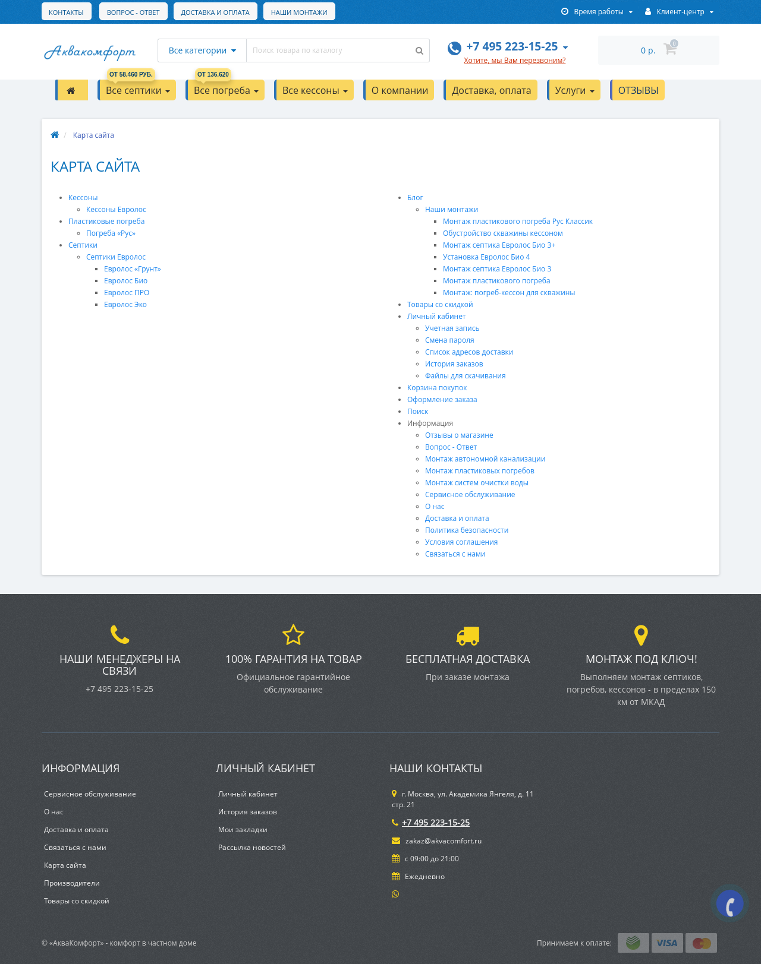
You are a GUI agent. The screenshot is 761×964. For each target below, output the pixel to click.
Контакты (313, 12)
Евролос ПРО (126, 292)
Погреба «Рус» (111, 233)
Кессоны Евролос (116, 209)
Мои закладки (243, 829)
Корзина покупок (437, 388)
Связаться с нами (455, 554)
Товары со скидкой (440, 304)
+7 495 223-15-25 (431, 822)
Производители (72, 883)
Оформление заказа (442, 399)
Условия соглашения (461, 542)
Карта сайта (65, 865)
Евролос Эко (125, 304)
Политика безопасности (466, 530)
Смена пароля (449, 340)
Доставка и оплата (159, 12)
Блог (415, 197)
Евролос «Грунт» (132, 269)
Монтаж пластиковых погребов (479, 471)
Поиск (418, 411)
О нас (434, 506)
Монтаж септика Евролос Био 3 (497, 269)
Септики (83, 245)
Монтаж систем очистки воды (477, 483)
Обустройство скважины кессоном (503, 233)
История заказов (454, 364)
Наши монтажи (244, 12)
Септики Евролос (116, 257)
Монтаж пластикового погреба (497, 281)
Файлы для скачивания (465, 376)
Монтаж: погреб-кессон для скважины (509, 292)
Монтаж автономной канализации (485, 459)
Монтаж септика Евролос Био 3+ (499, 245)
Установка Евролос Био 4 (486, 257)
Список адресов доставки (469, 352)
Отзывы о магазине (459, 435)
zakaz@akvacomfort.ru (437, 841)
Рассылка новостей (252, 847)
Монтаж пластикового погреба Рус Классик (518, 221)
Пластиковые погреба (106, 221)
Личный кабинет (436, 316)
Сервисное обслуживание (470, 494)
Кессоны (83, 197)
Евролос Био (125, 281)
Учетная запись (452, 328)
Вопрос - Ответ (75, 12)
